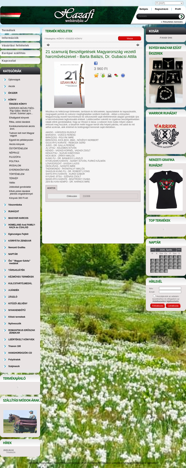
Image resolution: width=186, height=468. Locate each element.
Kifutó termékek (16, 317)
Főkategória (50, 38)
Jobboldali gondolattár (20, 187)
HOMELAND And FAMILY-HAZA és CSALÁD (21, 226)
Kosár (57, 463)
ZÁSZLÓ (12, 297)
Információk (94, 463)
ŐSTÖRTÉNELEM (18, 148)
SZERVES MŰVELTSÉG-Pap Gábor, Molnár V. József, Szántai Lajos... (21, 111)
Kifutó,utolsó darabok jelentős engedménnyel (21, 192)
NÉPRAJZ (14, 152)
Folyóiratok (14, 359)
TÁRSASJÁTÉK (16, 270)
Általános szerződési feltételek (117, 463)
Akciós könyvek (17, 144)
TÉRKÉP (13, 178)
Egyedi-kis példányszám (21, 140)
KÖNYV (61, 38)
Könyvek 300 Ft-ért (18, 198)
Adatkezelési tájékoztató (146, 463)
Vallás (12, 182)
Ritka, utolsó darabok (19, 122)
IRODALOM (15, 165)
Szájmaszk (14, 366)
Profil (84, 463)
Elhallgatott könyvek (19, 117)
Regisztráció (46, 463)
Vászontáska (15, 204)
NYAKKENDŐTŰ (16, 310)
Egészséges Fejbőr (18, 234)
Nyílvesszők (14, 323)
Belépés (144, 9)
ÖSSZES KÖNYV (18, 104)
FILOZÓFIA (15, 157)
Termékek (33, 463)
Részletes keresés (71, 463)
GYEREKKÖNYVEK (19, 170)
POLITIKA (14, 161)
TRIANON (10, 452)
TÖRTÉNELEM (16, 174)
